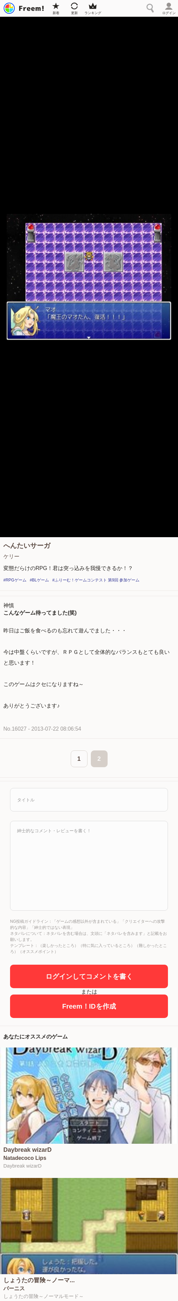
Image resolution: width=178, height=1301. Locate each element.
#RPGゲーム (14, 580)
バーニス (14, 1288)
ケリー (11, 556)
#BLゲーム (39, 580)
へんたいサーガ (26, 545)
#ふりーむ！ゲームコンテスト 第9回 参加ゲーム (95, 580)
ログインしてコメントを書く (89, 976)
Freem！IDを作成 (89, 1006)
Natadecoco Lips (24, 1158)
